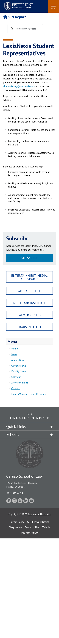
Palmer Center (29, 315)
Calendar (16, 376)
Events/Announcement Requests (28, 394)
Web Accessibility (29, 532)
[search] (28, 29)
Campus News (18, 365)
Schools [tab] (12, 434)
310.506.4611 (14, 493)
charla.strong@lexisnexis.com (19, 86)
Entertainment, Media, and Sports (29, 277)
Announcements (19, 382)
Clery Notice (15, 527)
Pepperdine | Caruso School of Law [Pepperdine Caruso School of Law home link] (18, 4)
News (14, 354)
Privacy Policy (17, 521)
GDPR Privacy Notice (38, 521)
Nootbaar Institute (29, 303)
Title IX (46, 527)
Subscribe (29, 258)
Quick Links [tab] (16, 426)
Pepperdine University (39, 514)
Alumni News (18, 359)
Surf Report (14, 17)
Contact (15, 388)
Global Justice (29, 291)
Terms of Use (32, 527)
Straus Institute (29, 327)
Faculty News (18, 371)
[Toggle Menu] (53, 6)
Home (14, 348)
